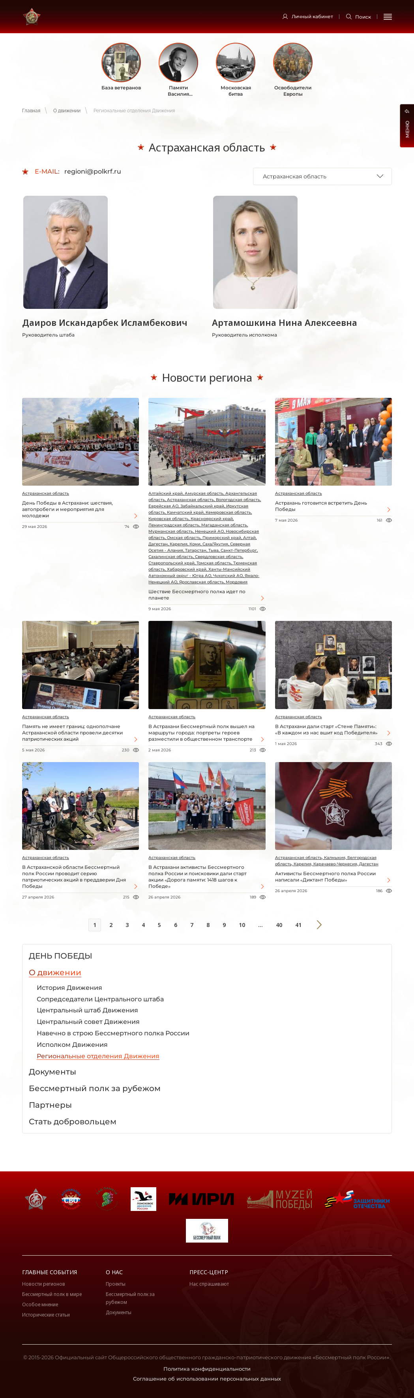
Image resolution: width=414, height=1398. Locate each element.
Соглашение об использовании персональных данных (207, 1378)
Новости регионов (43, 1284)
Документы (118, 1312)
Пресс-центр (208, 1272)
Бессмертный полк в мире (52, 1294)
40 (279, 925)
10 (242, 925)
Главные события (49, 1272)
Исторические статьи (46, 1314)
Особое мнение (40, 1304)
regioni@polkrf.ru (92, 171)
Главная (31, 111)
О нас (114, 1272)
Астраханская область (45, 493)
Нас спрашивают (209, 1284)
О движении (67, 111)
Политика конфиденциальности (207, 1369)
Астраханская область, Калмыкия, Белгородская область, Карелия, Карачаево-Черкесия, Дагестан (326, 860)
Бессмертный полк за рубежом (130, 1298)
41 (298, 925)
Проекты (116, 1284)
